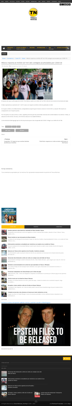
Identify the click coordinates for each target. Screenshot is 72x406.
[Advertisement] (21, 33)
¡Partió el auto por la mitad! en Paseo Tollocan (20, 278)
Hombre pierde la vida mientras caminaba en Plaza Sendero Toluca (26, 230)
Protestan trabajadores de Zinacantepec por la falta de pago (24, 271)
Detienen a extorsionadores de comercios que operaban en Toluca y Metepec (29, 264)
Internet (48, 1)
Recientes (10, 48)
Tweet (8, 130)
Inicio (2, 1)
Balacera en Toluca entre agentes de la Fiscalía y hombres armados (26, 251)
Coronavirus (10, 58)
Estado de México (21, 48)
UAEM (39, 1)
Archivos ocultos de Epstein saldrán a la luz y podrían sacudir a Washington (25, 302)
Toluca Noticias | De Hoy (20, 403)
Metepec (6, 1)
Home (3, 58)
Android (43, 1)
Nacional (27, 1)
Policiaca (18, 1)
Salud (23, 58)
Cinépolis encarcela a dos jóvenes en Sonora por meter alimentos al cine (27, 292)
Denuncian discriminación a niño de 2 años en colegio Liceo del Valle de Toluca (29, 258)
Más (51, 48)
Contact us (67, 358)
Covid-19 (17, 58)
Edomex (22, 1)
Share (22, 130)
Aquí (69, 403)
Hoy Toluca (12, 1)
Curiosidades (54, 1)
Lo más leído (13, 226)
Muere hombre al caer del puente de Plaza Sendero (22, 237)
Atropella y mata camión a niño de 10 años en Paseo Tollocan (24, 285)
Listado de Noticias (62, 47)
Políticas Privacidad (57, 403)
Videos (59, 1)
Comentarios (59, 226)
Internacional (34, 1)
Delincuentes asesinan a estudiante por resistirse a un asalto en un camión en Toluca (31, 244)
